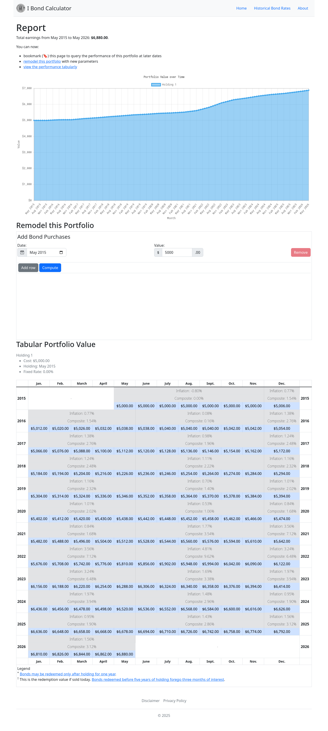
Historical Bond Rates (272, 8)
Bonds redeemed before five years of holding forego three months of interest (158, 679)
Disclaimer (151, 700)
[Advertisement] (155, 306)
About (303, 8)
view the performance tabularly (50, 66)
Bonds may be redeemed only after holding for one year (67, 674)
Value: (178, 250)
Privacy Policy (174, 700)
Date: (41, 250)
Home (241, 8)
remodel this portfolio (42, 61)
